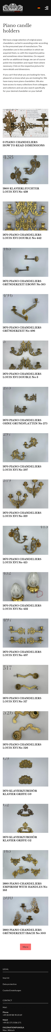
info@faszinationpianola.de (19, 1007)
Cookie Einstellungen (12, 990)
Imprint (6, 978)
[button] (25, 947)
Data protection (10, 984)
